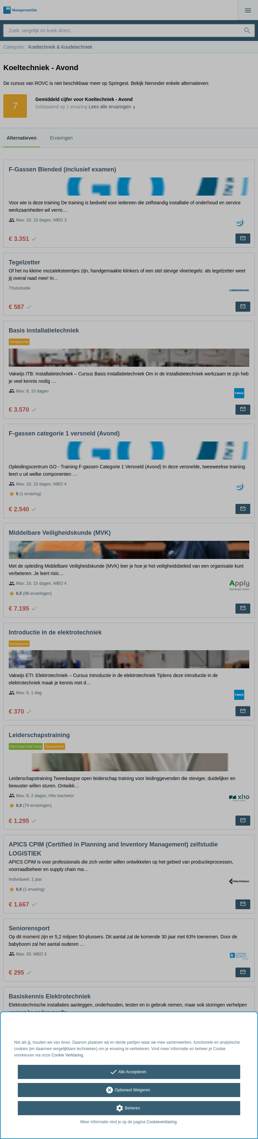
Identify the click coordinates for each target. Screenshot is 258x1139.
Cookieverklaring (161, 1122)
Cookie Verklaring (67, 1055)
